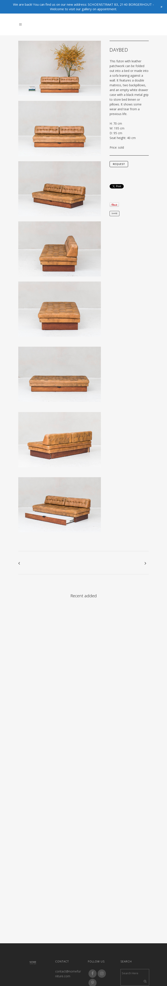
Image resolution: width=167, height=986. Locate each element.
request (119, 164)
